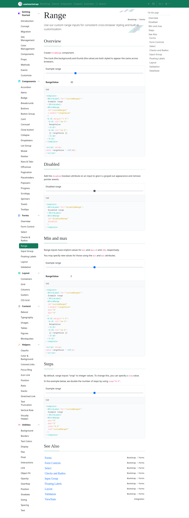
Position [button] (25, 380)
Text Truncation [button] (26, 403)
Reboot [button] (24, 312)
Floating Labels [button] (28, 256)
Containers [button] (26, 278)
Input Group (51, 478)
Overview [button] (25, 221)
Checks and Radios (55, 473)
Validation (50, 494)
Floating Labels (53, 483)
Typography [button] (27, 317)
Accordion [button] (26, 87)
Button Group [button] (28, 113)
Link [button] (23, 467)
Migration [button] (26, 31)
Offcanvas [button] (26, 166)
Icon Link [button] (25, 375)
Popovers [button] (25, 182)
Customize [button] (26, 75)
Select (48, 468)
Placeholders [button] (27, 177)
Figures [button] (24, 333)
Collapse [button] (25, 135)
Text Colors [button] (26, 441)
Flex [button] (23, 451)
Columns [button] (25, 289)
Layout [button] (24, 261)
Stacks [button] (24, 390)
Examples (89, 3)
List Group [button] (26, 145)
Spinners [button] (25, 198)
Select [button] (24, 231)
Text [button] (23, 510)
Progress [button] (25, 188)
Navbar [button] (24, 156)
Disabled (153, 22)
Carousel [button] (25, 124)
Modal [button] (24, 150)
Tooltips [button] (25, 209)
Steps (151, 30)
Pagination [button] (26, 172)
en (160, 3)
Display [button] (24, 446)
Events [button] (24, 70)
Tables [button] (24, 328)
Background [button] (27, 430)
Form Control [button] (27, 226)
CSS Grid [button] (25, 300)
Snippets (78, 3)
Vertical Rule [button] (27, 410)
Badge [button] (24, 97)
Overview (153, 17)
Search (101, 3)
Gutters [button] (24, 294)
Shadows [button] (25, 494)
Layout (48, 488)
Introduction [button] (27, 20)
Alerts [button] (24, 92)
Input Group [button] (27, 251)
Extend (55, 3)
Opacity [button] (25, 478)
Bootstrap (45, 3)
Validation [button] (26, 267)
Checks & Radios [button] (25, 239)
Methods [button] (25, 64)
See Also (153, 34)
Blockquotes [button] (27, 338)
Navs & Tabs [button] (27, 161)
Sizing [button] (24, 499)
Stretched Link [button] (28, 396)
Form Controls (53, 462)
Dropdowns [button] (27, 140)
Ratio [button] (23, 385)
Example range (53, 68)
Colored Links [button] (28, 364)
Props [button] (24, 59)
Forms (48, 457)
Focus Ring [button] (26, 369)
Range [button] (24, 245)
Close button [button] (27, 129)
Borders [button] (25, 435)
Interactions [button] (27, 462)
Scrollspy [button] (25, 193)
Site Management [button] (28, 38)
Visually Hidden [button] (25, 417)
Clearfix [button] (25, 350)
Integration (66, 3)
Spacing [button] (25, 505)
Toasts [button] (24, 204)
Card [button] (23, 119)
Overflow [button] (25, 483)
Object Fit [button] (25, 473)
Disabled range (53, 186)
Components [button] (27, 54)
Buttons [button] (25, 108)
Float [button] (23, 457)
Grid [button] (23, 284)
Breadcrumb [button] (27, 103)
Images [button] (24, 322)
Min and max (155, 26)
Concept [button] (25, 26)
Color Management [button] (28, 47)
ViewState (50, 499)
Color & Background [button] (27, 357)
